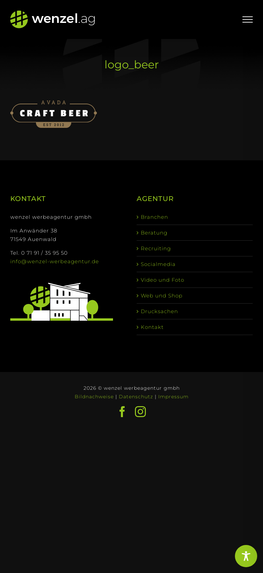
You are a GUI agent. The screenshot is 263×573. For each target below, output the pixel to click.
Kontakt (152, 327)
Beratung (154, 232)
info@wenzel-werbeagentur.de (54, 261)
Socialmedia (158, 264)
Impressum (173, 397)
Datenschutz (136, 397)
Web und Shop (162, 295)
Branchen (154, 217)
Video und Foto (162, 280)
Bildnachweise (94, 397)
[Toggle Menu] (248, 19)
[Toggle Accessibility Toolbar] (246, 556)
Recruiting (156, 248)
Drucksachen (159, 311)
